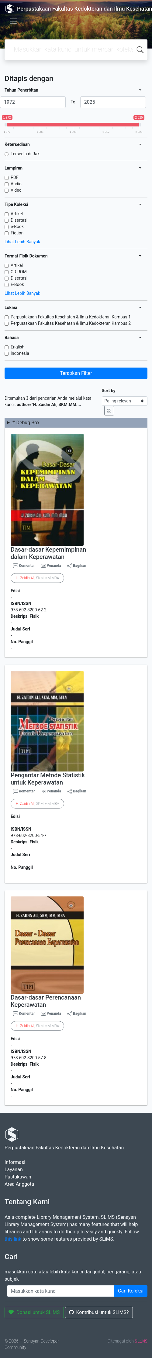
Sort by (109, 390)
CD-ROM (19, 271)
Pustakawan (18, 1177)
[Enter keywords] (60, 1291)
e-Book (17, 226)
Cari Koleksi (130, 1291)
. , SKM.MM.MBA (37, 578)
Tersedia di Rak (25, 153)
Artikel (17, 213)
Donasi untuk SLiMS (34, 1312)
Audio (16, 183)
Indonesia (20, 353)
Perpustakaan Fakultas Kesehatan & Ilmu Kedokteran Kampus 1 (71, 316)
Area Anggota (19, 1184)
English (17, 347)
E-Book (17, 284)
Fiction (17, 232)
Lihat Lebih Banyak (22, 241)
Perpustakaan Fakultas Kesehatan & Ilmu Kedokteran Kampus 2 (71, 323)
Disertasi (19, 220)
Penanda (54, 565)
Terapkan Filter (76, 373)
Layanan (14, 1169)
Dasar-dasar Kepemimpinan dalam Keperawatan (48, 553)
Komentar (24, 565)
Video (16, 190)
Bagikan (76, 565)
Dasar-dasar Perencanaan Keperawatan (46, 1001)
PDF (15, 177)
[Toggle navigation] (13, 21)
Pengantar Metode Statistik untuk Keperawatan (48, 778)
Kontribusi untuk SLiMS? (99, 1312)
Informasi (15, 1162)
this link (13, 1239)
